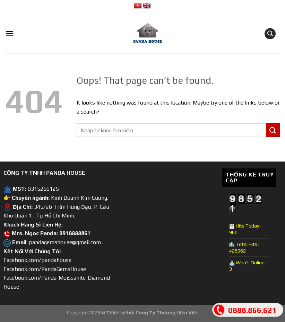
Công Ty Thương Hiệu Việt (167, 312)
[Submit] (273, 130)
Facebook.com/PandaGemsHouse (44, 269)
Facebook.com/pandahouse (37, 260)
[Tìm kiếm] (270, 34)
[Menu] (9, 33)
